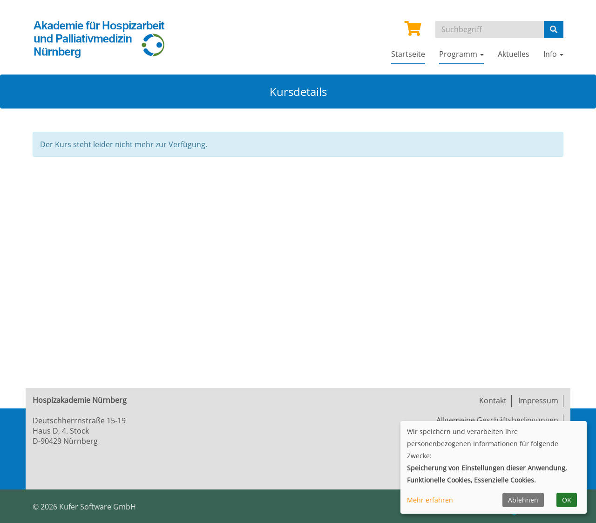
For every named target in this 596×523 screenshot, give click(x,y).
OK (566, 500)
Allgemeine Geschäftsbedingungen (497, 420)
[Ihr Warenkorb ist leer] (413, 31)
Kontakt (493, 400)
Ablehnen (523, 500)
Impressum (538, 400)
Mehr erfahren (430, 500)
